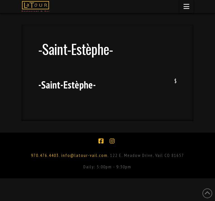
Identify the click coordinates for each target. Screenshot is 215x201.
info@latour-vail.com (84, 155)
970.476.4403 (45, 155)
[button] (186, 6)
